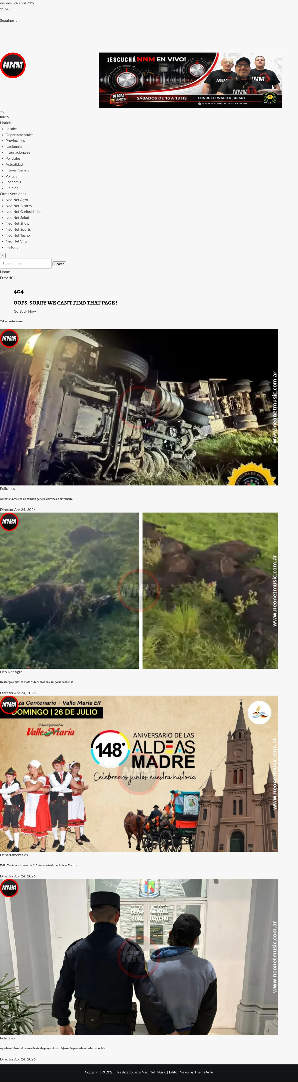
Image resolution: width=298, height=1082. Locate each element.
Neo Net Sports (18, 229)
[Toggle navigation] (2, 112)
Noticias (6, 122)
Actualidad (14, 164)
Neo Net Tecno (18, 235)
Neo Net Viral (17, 241)
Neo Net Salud (17, 217)
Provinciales (15, 140)
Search (59, 264)
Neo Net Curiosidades (23, 211)
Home (5, 271)
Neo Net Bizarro (19, 205)
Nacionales (14, 146)
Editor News (179, 1072)
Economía (13, 182)
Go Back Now (25, 311)
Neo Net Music (154, 1072)
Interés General (18, 170)
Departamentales (19, 134)
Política (11, 176)
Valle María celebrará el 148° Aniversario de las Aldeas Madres (39, 865)
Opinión (12, 188)
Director (6, 509)
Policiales (13, 158)
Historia (12, 247)
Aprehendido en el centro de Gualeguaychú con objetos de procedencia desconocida (52, 1048)
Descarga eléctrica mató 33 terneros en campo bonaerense (36, 682)
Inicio (4, 117)
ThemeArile (203, 1072)
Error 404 (8, 277)
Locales (11, 128)
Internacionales (18, 152)
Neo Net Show (17, 223)
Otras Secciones (13, 193)
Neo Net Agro (17, 199)
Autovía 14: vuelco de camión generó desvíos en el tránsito (36, 499)
